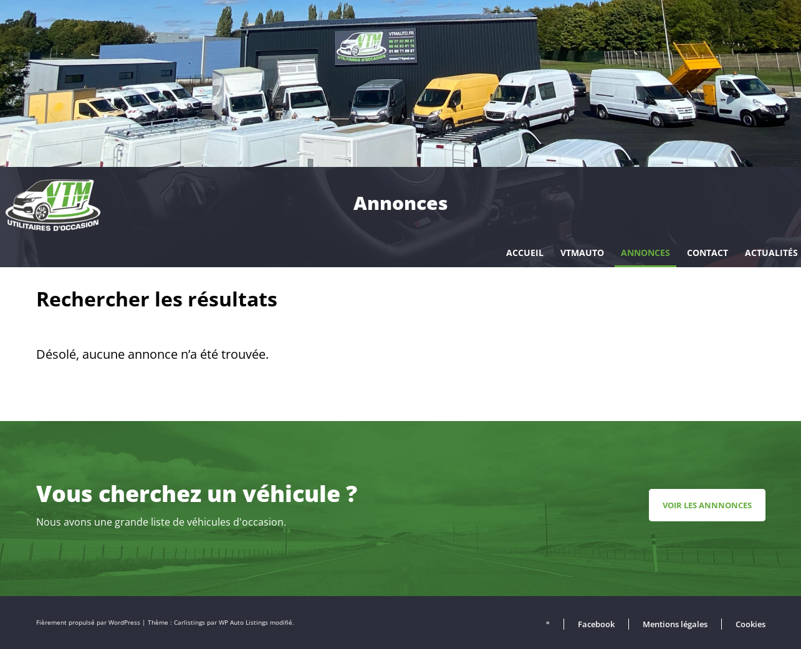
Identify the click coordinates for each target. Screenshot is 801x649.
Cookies (750, 624)
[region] (400, 83)
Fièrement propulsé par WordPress (89, 622)
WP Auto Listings (243, 622)
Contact (707, 252)
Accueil (525, 252)
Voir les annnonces (707, 505)
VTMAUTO (582, 252)
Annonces (645, 252)
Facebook (596, 624)
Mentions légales (675, 624)
